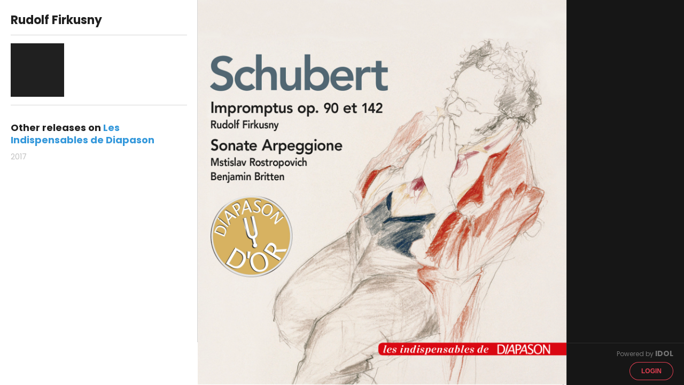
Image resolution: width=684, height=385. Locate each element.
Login (651, 371)
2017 (19, 156)
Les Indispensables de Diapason (82, 134)
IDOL (664, 353)
